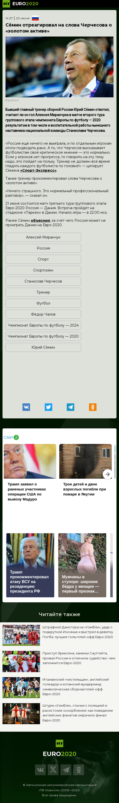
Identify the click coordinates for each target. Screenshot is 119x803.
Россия (43, 248)
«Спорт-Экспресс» (38, 170)
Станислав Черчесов (43, 281)
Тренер (43, 292)
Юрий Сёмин (43, 347)
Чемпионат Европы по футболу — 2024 (43, 325)
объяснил (40, 220)
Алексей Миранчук (43, 237)
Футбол (43, 303)
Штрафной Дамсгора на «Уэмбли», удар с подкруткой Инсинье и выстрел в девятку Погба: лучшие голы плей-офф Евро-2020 (77, 632)
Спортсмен (43, 270)
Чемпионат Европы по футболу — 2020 (43, 336)
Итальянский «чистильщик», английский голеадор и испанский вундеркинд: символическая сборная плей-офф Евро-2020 (75, 686)
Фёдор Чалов (43, 314)
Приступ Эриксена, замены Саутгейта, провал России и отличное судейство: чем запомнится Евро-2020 (78, 658)
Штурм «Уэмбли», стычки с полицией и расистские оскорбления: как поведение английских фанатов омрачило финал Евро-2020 (77, 712)
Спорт (43, 259)
